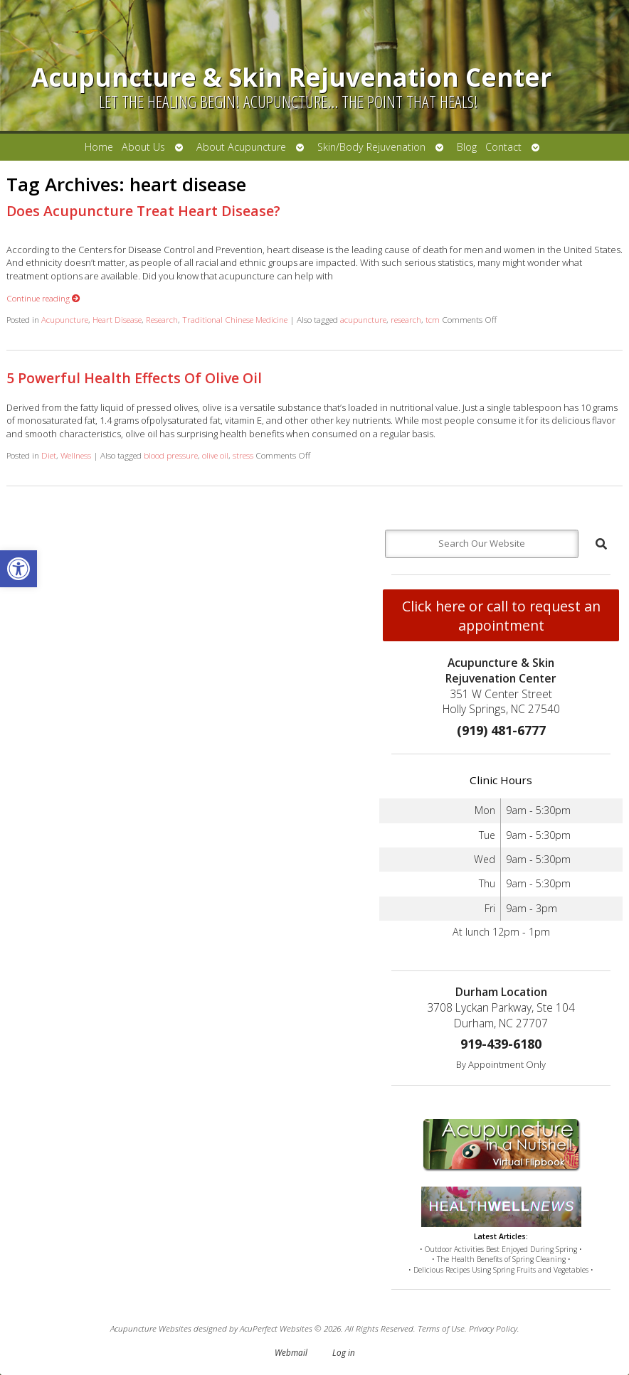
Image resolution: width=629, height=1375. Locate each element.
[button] (18, 568)
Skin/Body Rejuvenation (371, 147)
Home (99, 147)
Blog (467, 147)
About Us (143, 147)
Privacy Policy (493, 1328)
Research (162, 319)
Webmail (291, 1352)
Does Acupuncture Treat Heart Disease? (143, 210)
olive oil (215, 455)
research (406, 319)
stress (243, 455)
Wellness (75, 455)
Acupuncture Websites (150, 1328)
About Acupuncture (241, 147)
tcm (433, 319)
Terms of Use (441, 1328)
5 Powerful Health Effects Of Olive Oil (134, 377)
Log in (343, 1352)
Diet (48, 455)
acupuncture (363, 319)
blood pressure (171, 455)
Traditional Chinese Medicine (234, 319)
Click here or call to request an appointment (501, 615)
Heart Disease (117, 319)
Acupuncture (64, 319)
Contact (503, 147)
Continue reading (43, 298)
